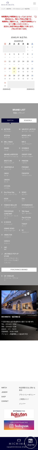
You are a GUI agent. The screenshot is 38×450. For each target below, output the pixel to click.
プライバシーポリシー (27, 395)
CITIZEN (11, 187)
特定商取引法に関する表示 (27, 389)
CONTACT (4, 401)
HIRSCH (11, 242)
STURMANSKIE (29, 206)
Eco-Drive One (11, 193)
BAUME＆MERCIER (11, 155)
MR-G (29, 143)
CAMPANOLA (11, 168)
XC (29, 231)
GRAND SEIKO (11, 230)
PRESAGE (29, 168)
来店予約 (9, 9)
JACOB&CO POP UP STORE (11, 258)
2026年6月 (31, 89)
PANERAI (29, 162)
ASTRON (11, 130)
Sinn (29, 200)
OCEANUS (29, 149)
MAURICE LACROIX (29, 130)
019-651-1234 (11, 324)
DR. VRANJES (11, 278)
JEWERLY (28, 120)
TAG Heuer (29, 212)
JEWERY (4, 392)
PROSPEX (29, 174)
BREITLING (11, 162)
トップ (3, 9)
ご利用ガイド (24, 399)
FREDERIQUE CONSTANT (11, 214)
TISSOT (29, 225)
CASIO (11, 174)
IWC (11, 248)
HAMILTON (11, 236)
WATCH (10, 120)
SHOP (3, 397)
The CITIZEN (29, 219)
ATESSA (11, 137)
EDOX (11, 200)
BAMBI (11, 149)
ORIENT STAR (29, 155)
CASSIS (11, 181)
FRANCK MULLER (11, 206)
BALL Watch (11, 143)
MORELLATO (29, 137)
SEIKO (29, 193)
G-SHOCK (11, 223)
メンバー (22, 404)
